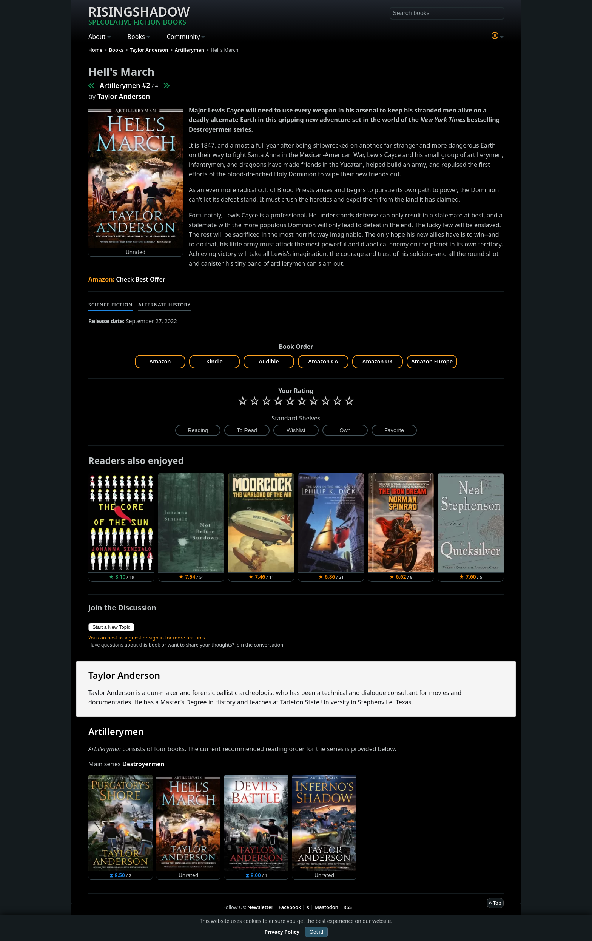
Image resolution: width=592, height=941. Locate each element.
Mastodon (326, 907)
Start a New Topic (111, 627)
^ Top (495, 902)
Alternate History (164, 304)
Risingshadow (139, 14)
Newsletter (260, 907)
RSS (348, 907)
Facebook (290, 907)
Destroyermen (143, 764)
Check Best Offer (140, 279)
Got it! (316, 932)
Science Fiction (110, 304)
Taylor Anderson (123, 96)
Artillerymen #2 (125, 85)
